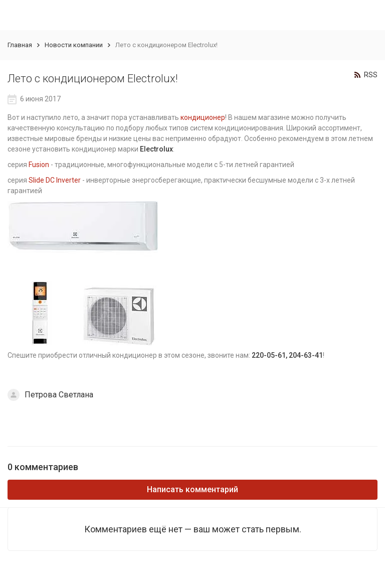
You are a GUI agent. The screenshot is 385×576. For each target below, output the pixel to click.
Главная (20, 45)
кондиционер (202, 117)
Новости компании (74, 45)
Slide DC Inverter (55, 180)
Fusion (39, 165)
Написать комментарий (192, 489)
